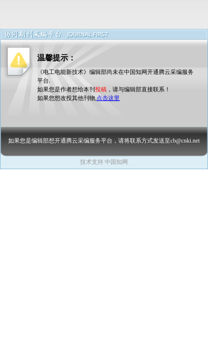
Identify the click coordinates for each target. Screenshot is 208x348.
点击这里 (108, 98)
